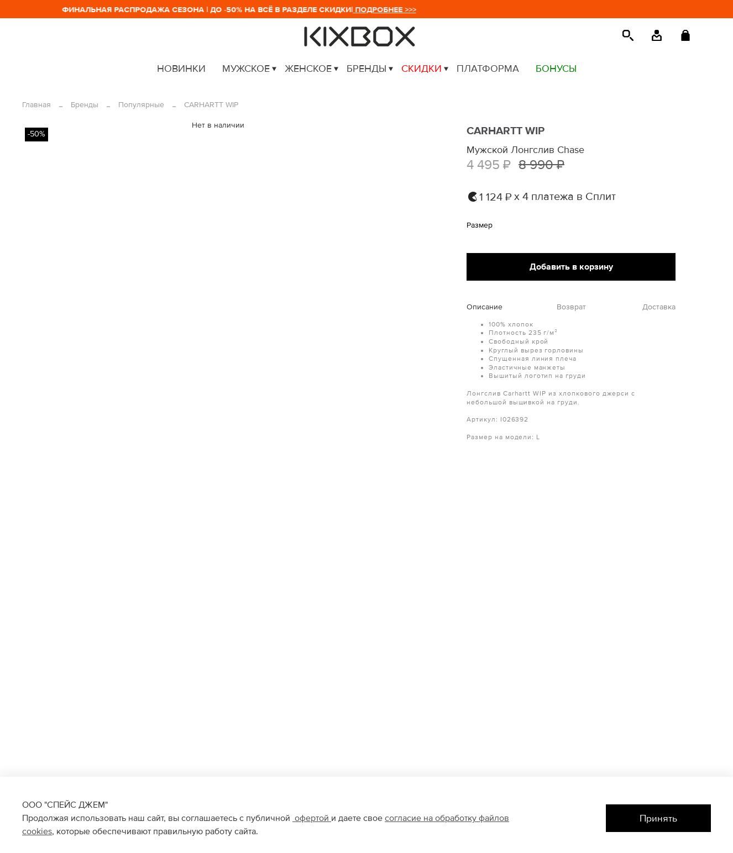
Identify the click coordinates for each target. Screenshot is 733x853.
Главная (36, 104)
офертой (311, 818)
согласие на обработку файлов (447, 818)
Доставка (659, 307)
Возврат (571, 307)
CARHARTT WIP (211, 104)
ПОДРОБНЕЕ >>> (389, 9)
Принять (658, 818)
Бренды (84, 104)
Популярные (141, 104)
